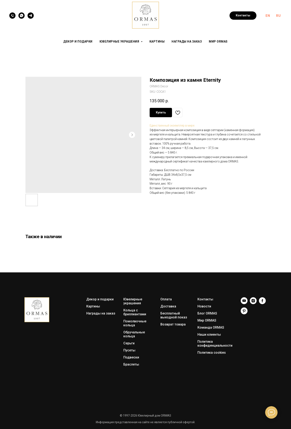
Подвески (131, 357)
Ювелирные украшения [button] (120, 41)
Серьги (129, 343)
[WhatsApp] (21, 15)
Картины (157, 41)
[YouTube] (244, 303)
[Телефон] (12, 15)
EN (268, 16)
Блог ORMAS (207, 313)
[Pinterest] (244, 313)
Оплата (166, 299)
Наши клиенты (209, 334)
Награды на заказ (187, 41)
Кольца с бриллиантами (134, 312)
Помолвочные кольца (134, 323)
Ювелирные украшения (132, 301)
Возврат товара (173, 324)
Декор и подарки (78, 41)
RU (278, 16)
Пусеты (129, 350)
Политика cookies (211, 353)
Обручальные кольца (134, 334)
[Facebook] (262, 303)
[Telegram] (31, 15)
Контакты (205, 299)
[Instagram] (253, 303)
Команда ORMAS (210, 327)
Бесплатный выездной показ (173, 315)
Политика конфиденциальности (214, 343)
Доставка (168, 306)
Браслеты (131, 364)
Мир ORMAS (218, 41)
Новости (204, 306)
